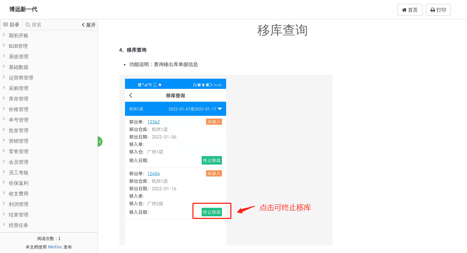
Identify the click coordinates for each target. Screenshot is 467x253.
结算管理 (18, 215)
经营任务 (18, 225)
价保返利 (18, 183)
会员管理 (18, 162)
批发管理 (18, 130)
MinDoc (55, 247)
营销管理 (18, 141)
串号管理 (18, 120)
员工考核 (18, 172)
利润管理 (18, 204)
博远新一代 (23, 9)
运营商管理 (21, 77)
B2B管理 (18, 46)
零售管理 (18, 151)
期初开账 (18, 35)
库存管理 (18, 99)
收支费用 (18, 193)
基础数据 (18, 67)
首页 (410, 10)
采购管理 (18, 88)
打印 (438, 10)
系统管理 (18, 56)
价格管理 (18, 109)
